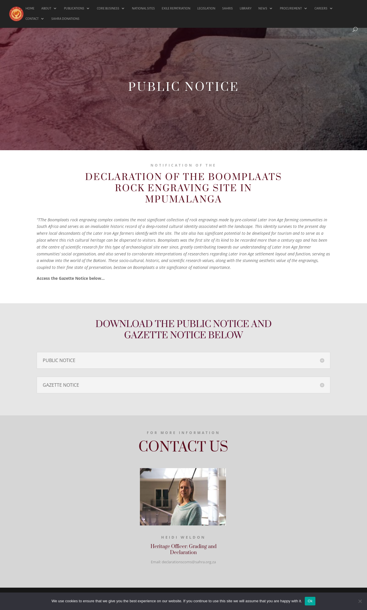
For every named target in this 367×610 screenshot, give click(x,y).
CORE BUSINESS (108, 8)
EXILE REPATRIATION (176, 8)
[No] (360, 601)
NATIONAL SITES (143, 8)
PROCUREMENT (291, 8)
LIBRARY (245, 8)
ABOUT (46, 8)
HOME (30, 8)
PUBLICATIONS (74, 8)
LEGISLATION (206, 8)
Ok (310, 601)
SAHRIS (227, 8)
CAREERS (321, 8)
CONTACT (32, 18)
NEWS (262, 8)
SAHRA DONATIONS (65, 18)
